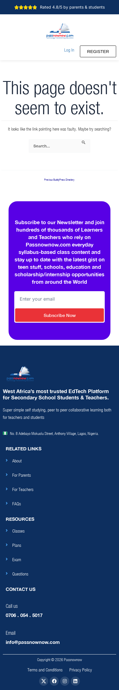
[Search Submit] (84, 142)
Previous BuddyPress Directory (59, 179)
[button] (69, 50)
